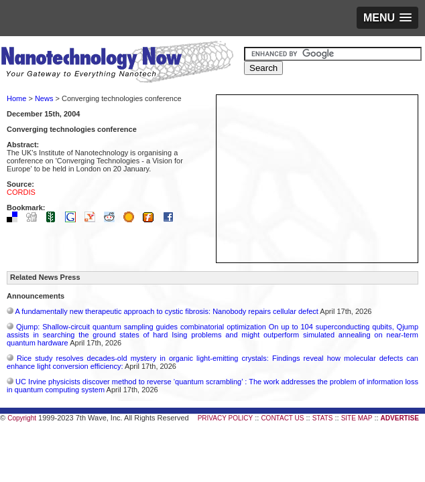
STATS (322, 418)
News (44, 98)
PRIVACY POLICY (225, 418)
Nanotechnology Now (117, 63)
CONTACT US (282, 418)
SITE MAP (357, 418)
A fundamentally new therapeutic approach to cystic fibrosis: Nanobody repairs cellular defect (166, 311)
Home (16, 98)
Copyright (21, 418)
